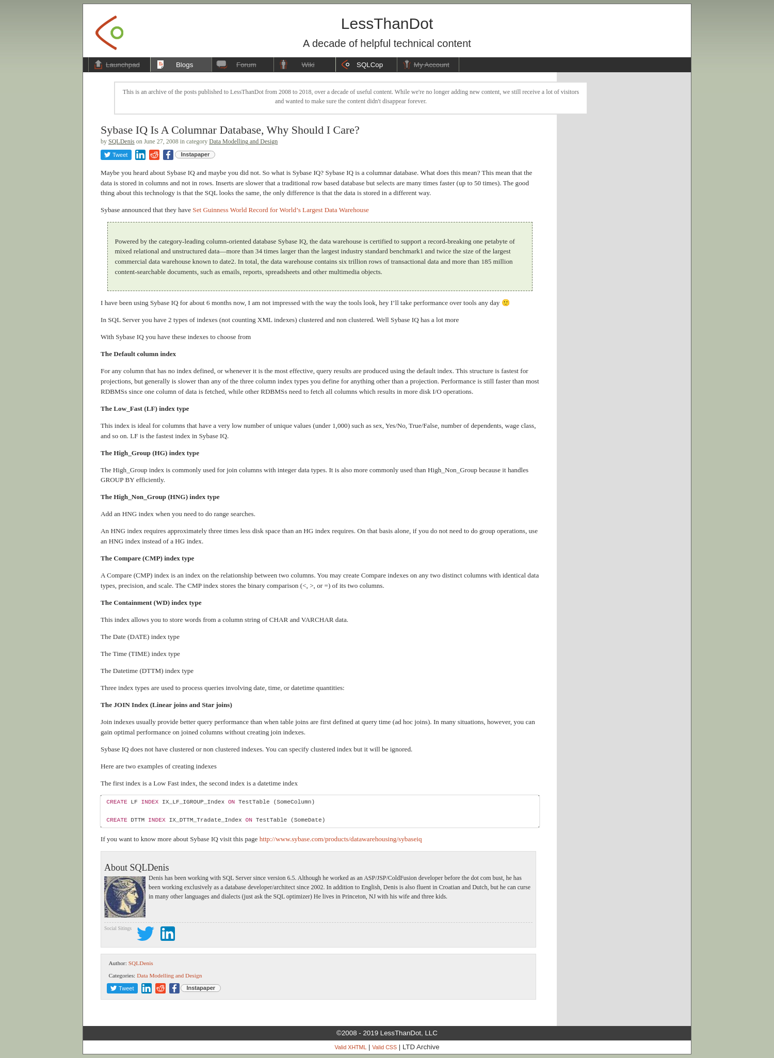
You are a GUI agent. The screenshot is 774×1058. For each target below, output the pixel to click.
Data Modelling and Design (243, 141)
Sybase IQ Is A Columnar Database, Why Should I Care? (230, 129)
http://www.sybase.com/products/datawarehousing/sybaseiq (341, 839)
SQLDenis (121, 141)
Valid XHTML (350, 1047)
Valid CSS (384, 1047)
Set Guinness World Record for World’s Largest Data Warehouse (280, 210)
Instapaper (195, 154)
